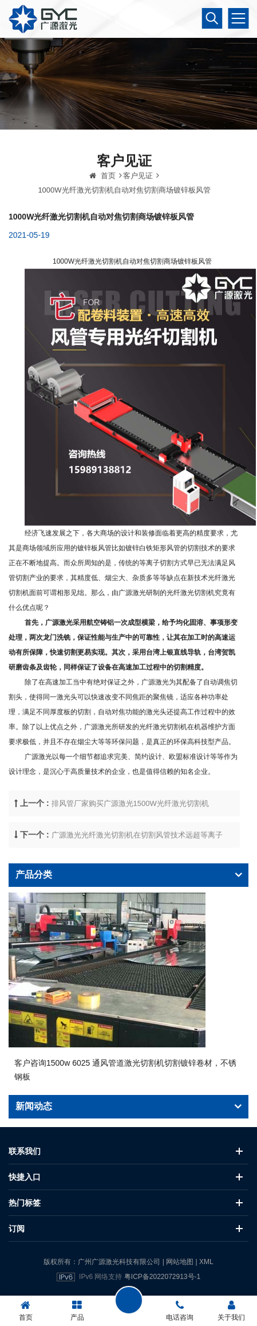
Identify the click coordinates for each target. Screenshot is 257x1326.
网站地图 (179, 1262)
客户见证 (138, 201)
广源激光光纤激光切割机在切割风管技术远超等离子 (137, 859)
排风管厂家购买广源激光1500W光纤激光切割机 (130, 828)
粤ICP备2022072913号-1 (162, 1277)
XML (206, 1262)
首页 (102, 201)
